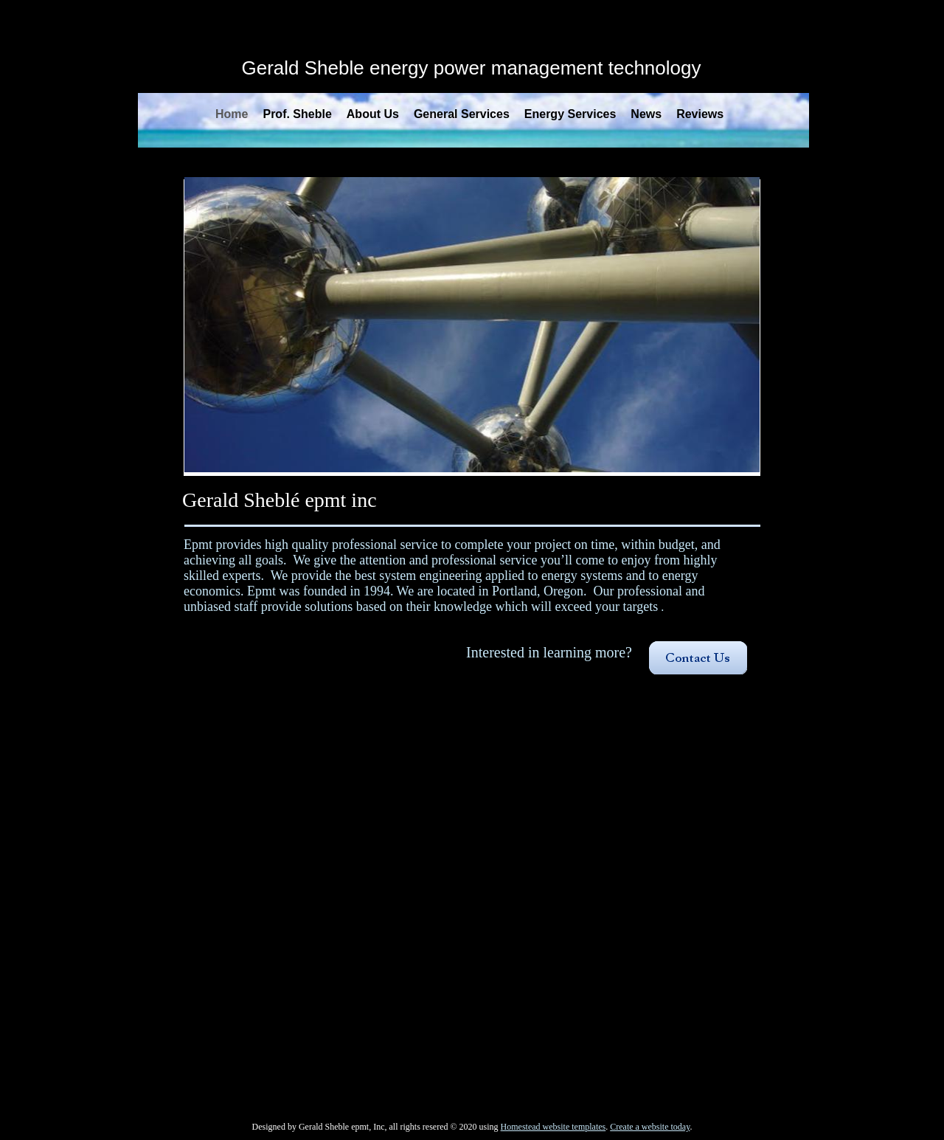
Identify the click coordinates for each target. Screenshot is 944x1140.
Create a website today (650, 1127)
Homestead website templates (553, 1127)
